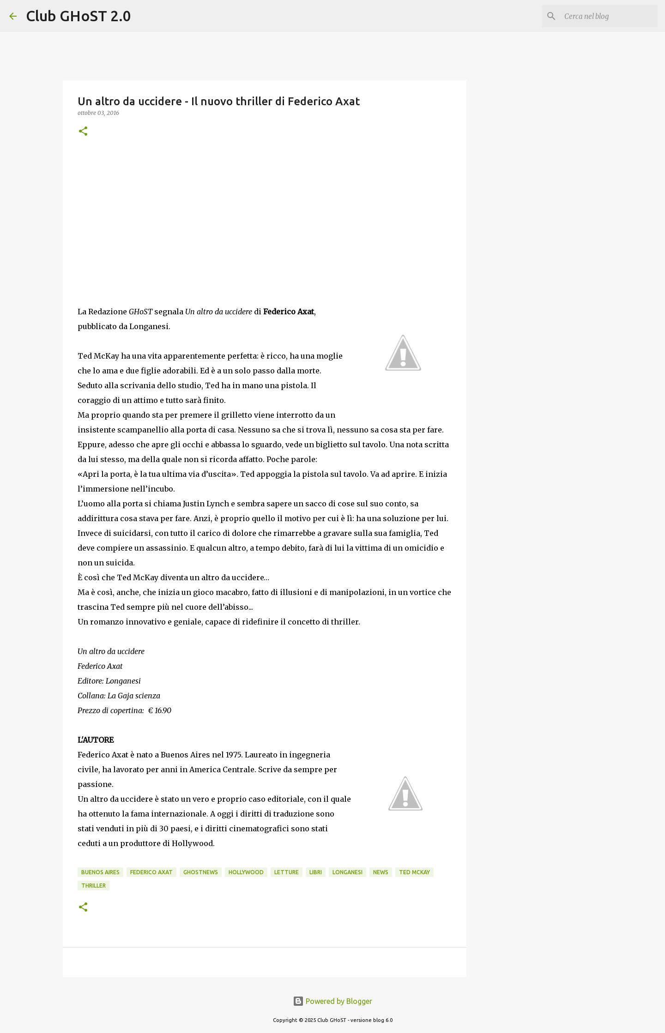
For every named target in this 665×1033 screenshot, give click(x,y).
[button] (83, 132)
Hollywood (246, 872)
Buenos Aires (100, 872)
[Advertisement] (265, 221)
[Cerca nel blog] (609, 16)
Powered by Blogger (332, 1001)
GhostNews (200, 872)
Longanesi (347, 872)
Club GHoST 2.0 (78, 15)
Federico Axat (151, 872)
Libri (315, 872)
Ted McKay (414, 872)
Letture (286, 872)
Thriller (93, 886)
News (380, 872)
